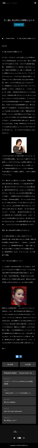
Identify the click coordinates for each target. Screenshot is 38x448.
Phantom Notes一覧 (25, 373)
